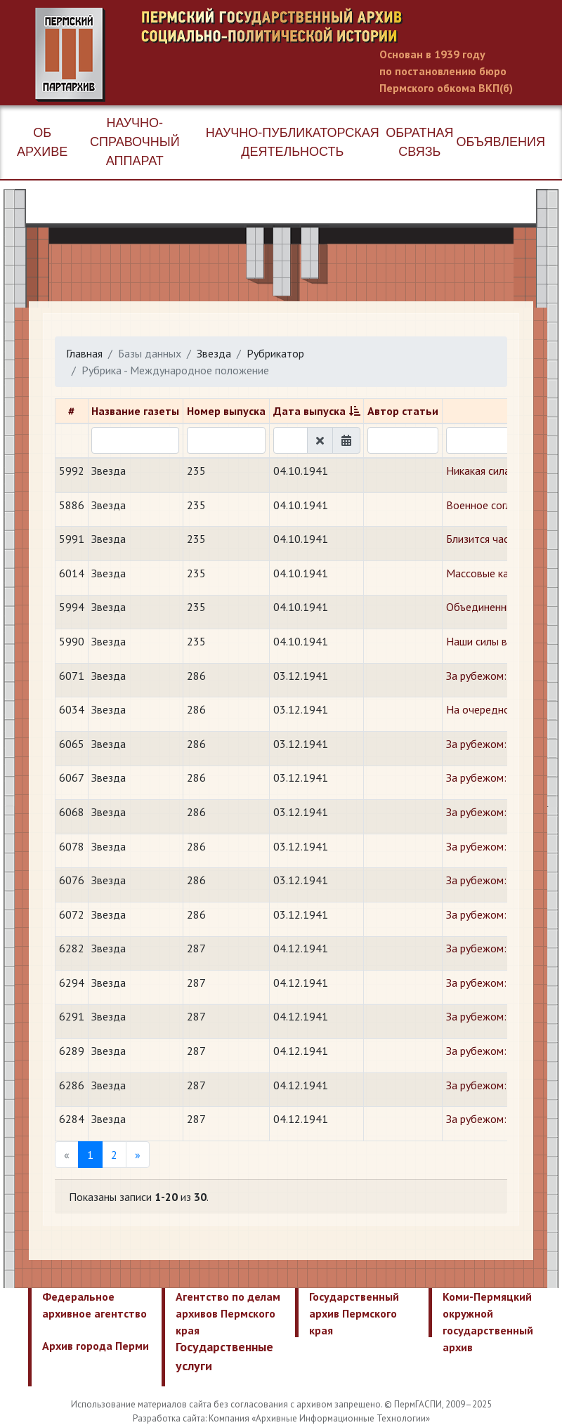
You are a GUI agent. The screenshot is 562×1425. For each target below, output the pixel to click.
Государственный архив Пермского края (354, 1313)
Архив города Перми (95, 1346)
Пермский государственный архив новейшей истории (298, 55)
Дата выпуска (309, 411)
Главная (84, 353)
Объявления (501, 142)
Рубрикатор (275, 353)
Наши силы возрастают (502, 641)
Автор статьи (402, 411)
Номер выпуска (226, 411)
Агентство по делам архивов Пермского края (228, 1313)
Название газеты (135, 411)
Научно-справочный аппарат (135, 142)
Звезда (214, 353)
